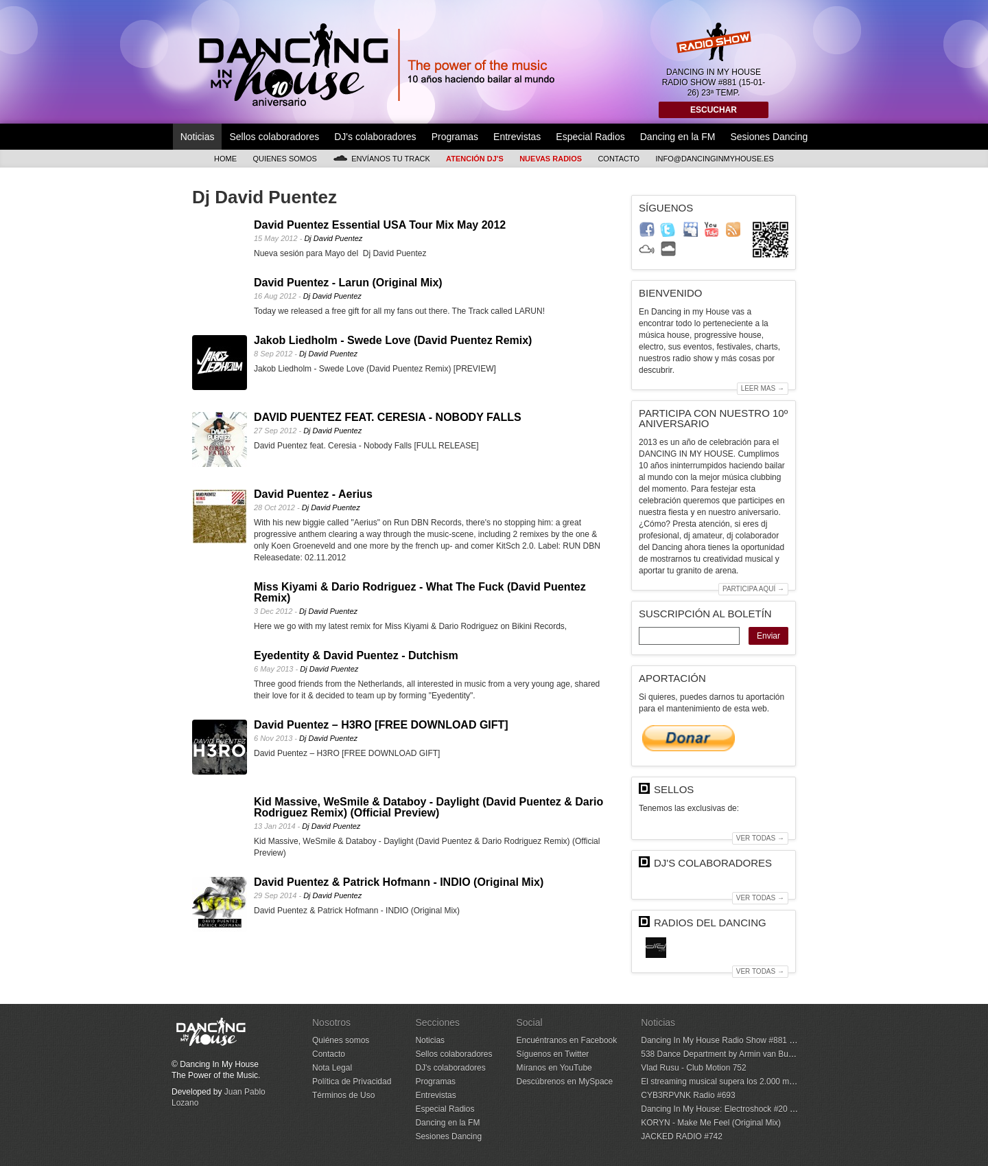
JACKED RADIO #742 (681, 1136)
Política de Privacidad (351, 1081)
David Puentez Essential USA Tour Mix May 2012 (380, 225)
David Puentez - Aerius (313, 494)
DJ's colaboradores (375, 136)
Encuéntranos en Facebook (566, 1040)
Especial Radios (590, 136)
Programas (455, 136)
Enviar (768, 636)
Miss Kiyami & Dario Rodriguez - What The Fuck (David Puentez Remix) (420, 592)
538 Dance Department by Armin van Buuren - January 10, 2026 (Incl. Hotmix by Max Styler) (809, 1054)
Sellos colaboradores (274, 136)
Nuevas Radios (550, 159)
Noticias (197, 136)
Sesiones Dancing (769, 136)
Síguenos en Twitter (552, 1054)
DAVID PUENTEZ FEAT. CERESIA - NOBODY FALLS (387, 417)
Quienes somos (284, 159)
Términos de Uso (343, 1095)
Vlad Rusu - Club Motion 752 (693, 1068)
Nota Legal (332, 1068)
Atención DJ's (475, 159)
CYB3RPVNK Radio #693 (688, 1095)
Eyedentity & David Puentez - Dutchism (356, 655)
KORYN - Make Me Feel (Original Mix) (711, 1123)
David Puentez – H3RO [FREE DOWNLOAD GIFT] (381, 725)
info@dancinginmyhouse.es (714, 159)
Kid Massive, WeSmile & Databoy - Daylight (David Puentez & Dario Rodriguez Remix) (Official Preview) (428, 807)
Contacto (618, 159)
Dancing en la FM (678, 136)
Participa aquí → (753, 589)
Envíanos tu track (381, 158)
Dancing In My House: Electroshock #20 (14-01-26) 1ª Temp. (751, 1109)
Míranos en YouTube (553, 1068)
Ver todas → (760, 838)
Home (225, 159)
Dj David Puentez (333, 238)
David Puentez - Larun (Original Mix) (348, 282)
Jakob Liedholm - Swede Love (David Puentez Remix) (393, 340)
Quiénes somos (340, 1040)
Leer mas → (762, 388)
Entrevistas (517, 136)
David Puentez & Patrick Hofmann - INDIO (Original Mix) (398, 882)
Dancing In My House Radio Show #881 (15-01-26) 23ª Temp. (754, 1040)
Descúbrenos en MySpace (564, 1081)
